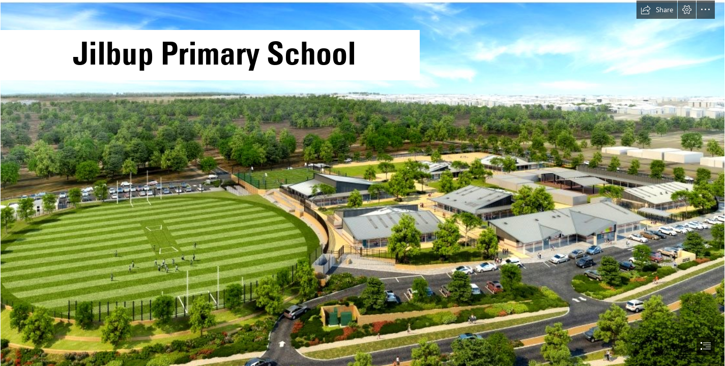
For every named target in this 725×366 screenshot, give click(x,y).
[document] (362, 183)
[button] (656, 10)
